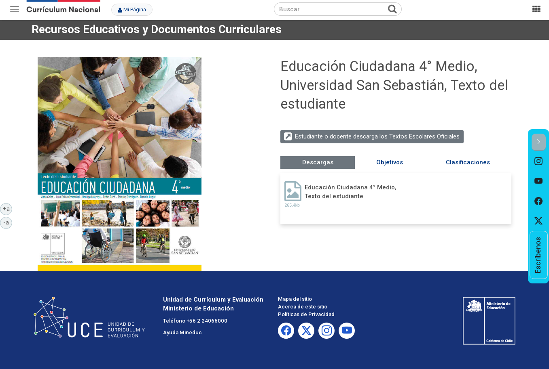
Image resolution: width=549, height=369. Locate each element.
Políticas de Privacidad (306, 314)
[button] (539, 142)
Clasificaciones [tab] (468, 162)
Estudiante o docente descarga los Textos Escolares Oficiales (377, 136)
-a (7, 222)
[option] (539, 161)
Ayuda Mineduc (182, 332)
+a (8, 208)
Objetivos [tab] (389, 162)
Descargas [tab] (317, 162)
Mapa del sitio (295, 299)
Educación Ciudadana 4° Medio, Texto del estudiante (350, 191)
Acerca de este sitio (302, 307)
